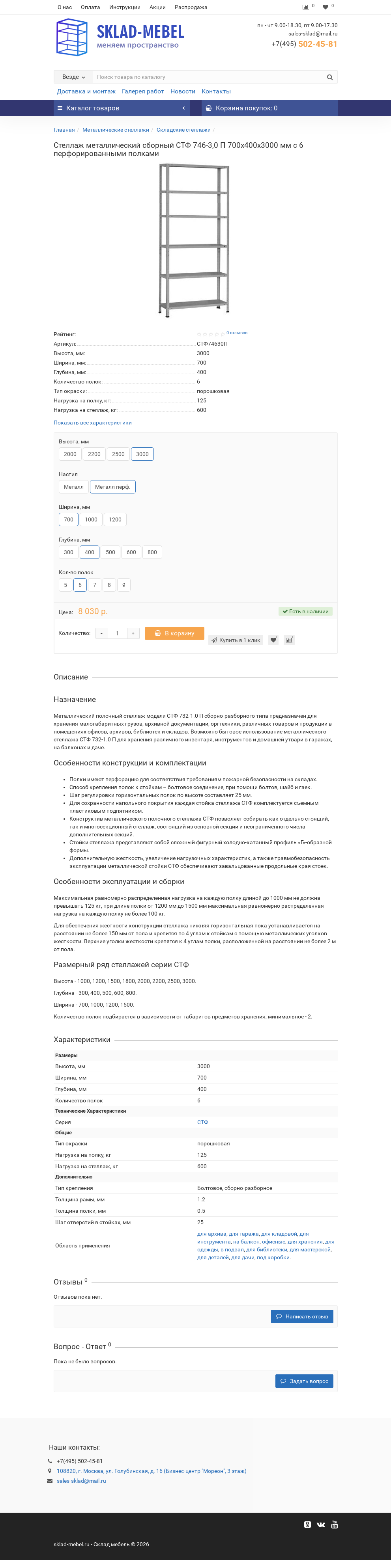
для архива (211, 1234)
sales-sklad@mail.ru (81, 1481)
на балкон (246, 1241)
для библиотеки (266, 1249)
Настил (68, 474)
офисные (273, 1241)
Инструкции (124, 7)
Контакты (216, 91)
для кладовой (279, 1234)
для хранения (305, 1241)
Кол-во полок (76, 572)
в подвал (232, 1249)
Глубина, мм (74, 539)
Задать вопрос (304, 1381)
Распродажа (191, 7)
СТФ (202, 1122)
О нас (65, 7)
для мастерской (310, 1249)
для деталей (213, 1257)
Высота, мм (74, 441)
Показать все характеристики (93, 423)
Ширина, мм (74, 507)
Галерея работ (143, 91)
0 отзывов (236, 332)
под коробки (273, 1257)
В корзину (175, 633)
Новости (182, 91)
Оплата (90, 7)
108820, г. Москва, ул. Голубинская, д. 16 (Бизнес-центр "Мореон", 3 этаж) (152, 1471)
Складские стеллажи (184, 130)
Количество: (74, 633)
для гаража (244, 1234)
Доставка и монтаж (86, 91)
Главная (64, 130)
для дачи (242, 1257)
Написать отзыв (302, 1316)
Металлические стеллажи (115, 130)
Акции (158, 7)
